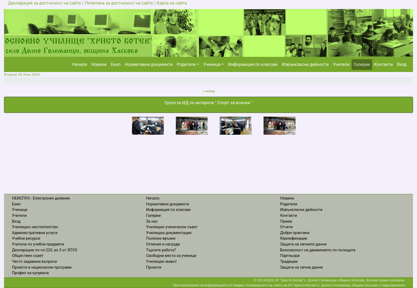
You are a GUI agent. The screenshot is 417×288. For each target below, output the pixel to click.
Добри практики (294, 233)
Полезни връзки (160, 238)
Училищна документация (168, 233)
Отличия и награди (163, 244)
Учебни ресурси (26, 238)
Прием (286, 221)
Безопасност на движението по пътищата (317, 250)
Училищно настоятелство (35, 227)
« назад (208, 91)
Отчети (286, 227)
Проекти (153, 267)
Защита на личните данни (303, 244)
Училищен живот (161, 261)
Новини (99, 64)
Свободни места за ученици (171, 255)
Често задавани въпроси (34, 261)
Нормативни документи (149, 64)
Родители (186, 64)
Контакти (383, 64)
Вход (402, 64)
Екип (115, 64)
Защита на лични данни (301, 267)
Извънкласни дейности (305, 64)
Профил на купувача (30, 273)
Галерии (362, 64)
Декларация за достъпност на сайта (44, 3)
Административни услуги (34, 233)
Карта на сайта (172, 3)
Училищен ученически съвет (172, 227)
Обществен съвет (28, 255)
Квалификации (293, 238)
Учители (341, 64)
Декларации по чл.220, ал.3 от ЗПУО (44, 250)
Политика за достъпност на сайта (119, 3)
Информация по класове (252, 64)
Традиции (289, 261)
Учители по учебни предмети (38, 244)
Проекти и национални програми (42, 267)
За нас (152, 221)
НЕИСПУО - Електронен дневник (41, 198)
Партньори (289, 255)
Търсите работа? (161, 250)
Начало (79, 64)
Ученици (211, 64)
